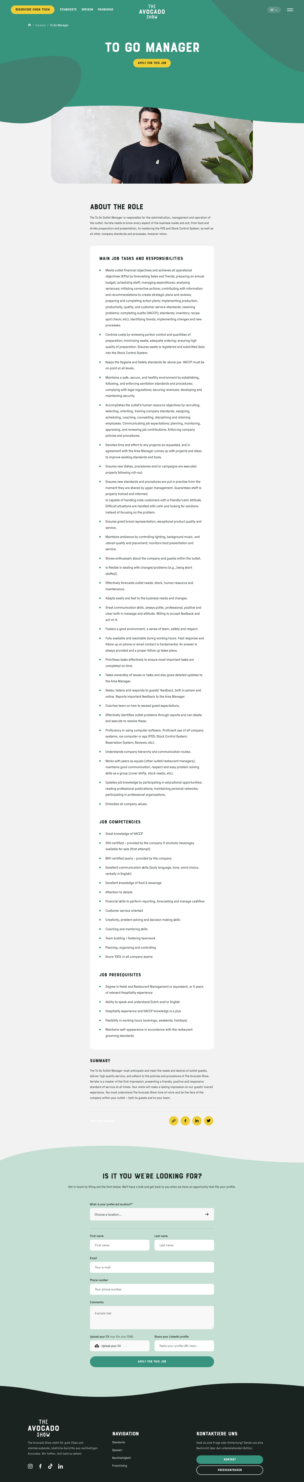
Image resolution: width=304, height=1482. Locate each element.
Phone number (99, 1280)
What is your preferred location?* (111, 1204)
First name (97, 1236)
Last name (161, 1236)
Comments (97, 1302)
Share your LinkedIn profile (172, 1336)
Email (93, 1258)
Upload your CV (111, 1336)
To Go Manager (59, 25)
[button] (274, 9)
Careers (40, 25)
